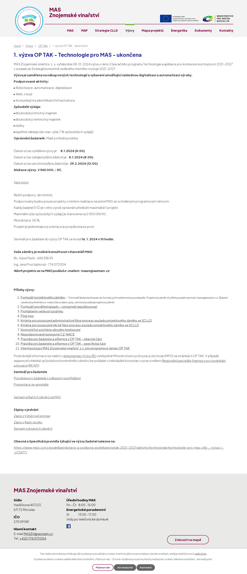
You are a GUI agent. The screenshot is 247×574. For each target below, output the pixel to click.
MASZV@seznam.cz (38, 534)
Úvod (17, 46)
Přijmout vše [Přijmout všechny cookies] (101, 567)
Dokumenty (203, 30)
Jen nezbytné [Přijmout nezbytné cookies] (125, 567)
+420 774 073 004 (33, 538)
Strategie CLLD (106, 30)
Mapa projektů (152, 30)
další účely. (201, 553)
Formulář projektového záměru (43, 297)
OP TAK (43, 46)
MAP (84, 30)
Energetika (179, 30)
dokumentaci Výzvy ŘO (79, 356)
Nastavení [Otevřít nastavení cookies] (146, 567)
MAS (70, 30)
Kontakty (226, 30)
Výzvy (129, 30)
